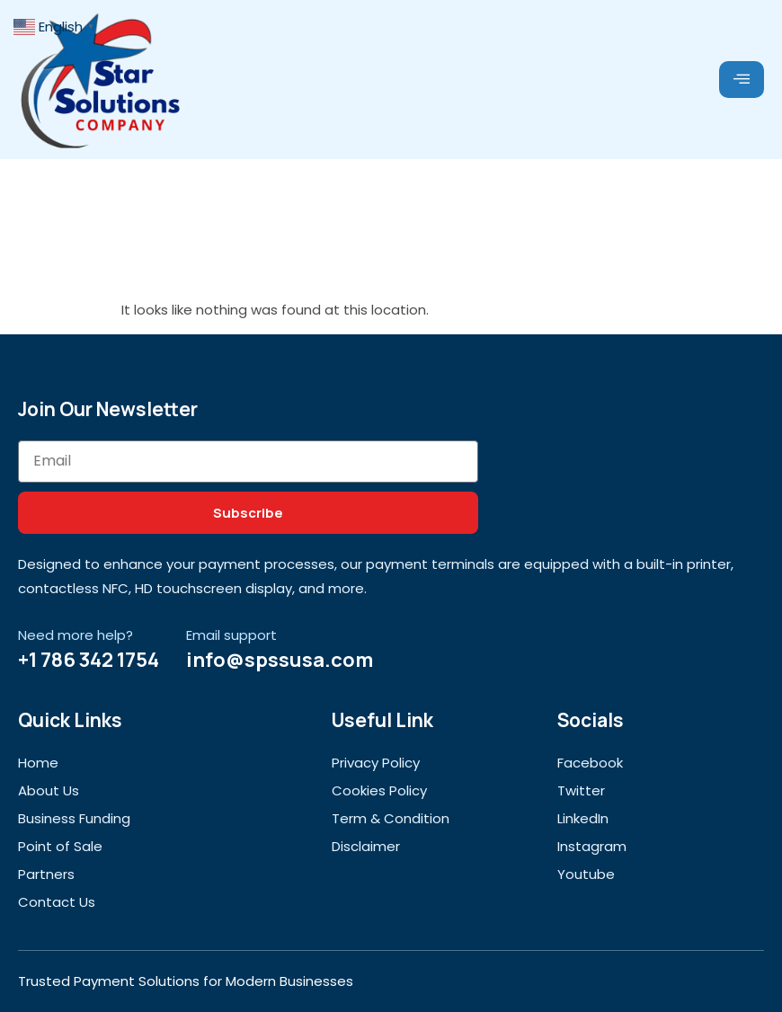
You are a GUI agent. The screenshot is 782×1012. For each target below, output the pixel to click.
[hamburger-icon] (741, 80)
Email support (231, 635)
